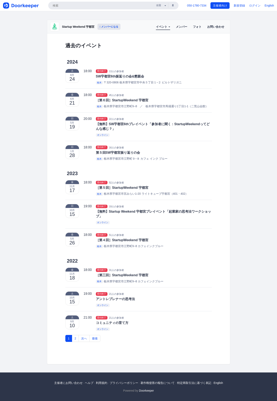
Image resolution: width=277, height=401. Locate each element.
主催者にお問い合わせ (68, 382)
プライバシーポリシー (124, 382)
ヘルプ (89, 382)
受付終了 (101, 71)
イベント (163, 26)
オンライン (102, 135)
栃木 (99, 82)
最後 (95, 338)
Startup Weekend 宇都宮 (78, 26)
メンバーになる (109, 26)
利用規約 (101, 382)
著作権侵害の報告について (157, 382)
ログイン (255, 5)
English (269, 5)
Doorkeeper (146, 390)
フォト (197, 26)
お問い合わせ (215, 26)
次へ (84, 338)
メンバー (181, 26)
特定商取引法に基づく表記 (194, 382)
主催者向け (220, 5)
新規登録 (239, 5)
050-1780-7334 (196, 5)
